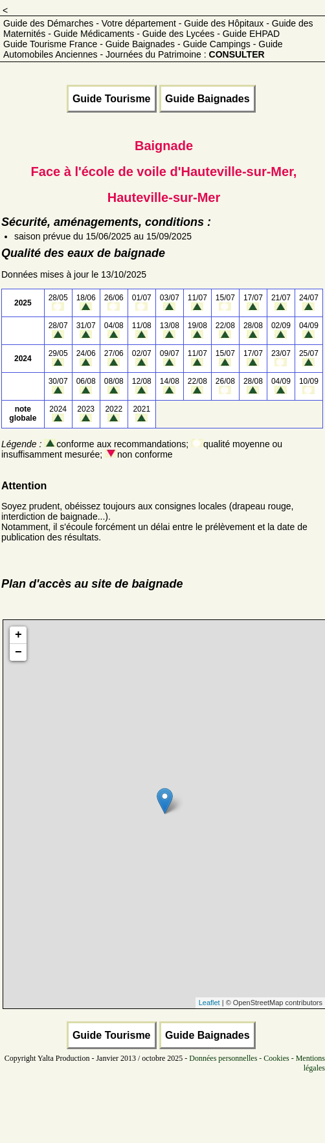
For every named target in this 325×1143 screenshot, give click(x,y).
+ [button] (18, 635)
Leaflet (209, 1002)
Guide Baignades (207, 98)
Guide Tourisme (112, 98)
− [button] (18, 652)
